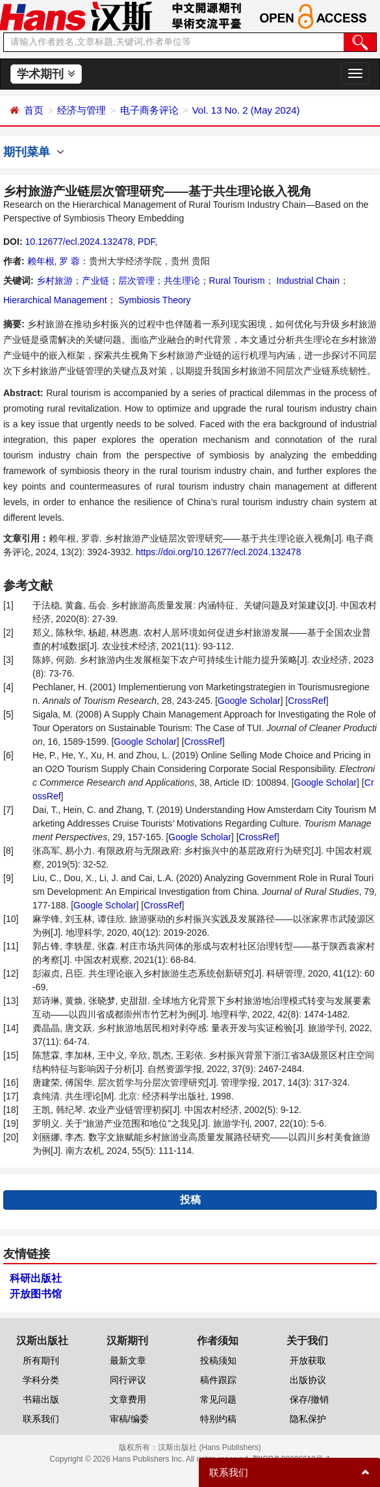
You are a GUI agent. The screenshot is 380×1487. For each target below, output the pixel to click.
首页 (34, 110)
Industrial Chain (307, 280)
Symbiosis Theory (153, 300)
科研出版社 (36, 1278)
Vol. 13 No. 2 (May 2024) (246, 110)
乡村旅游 (54, 280)
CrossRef (306, 700)
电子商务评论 (149, 110)
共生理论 (182, 280)
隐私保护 (308, 1419)
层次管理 (136, 280)
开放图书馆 (36, 1293)
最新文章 (128, 1360)
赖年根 (41, 261)
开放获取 (308, 1360)
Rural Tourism (237, 280)
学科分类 (41, 1380)
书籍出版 (41, 1399)
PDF (146, 241)
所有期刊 (41, 1360)
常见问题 (218, 1399)
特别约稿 (218, 1419)
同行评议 (128, 1380)
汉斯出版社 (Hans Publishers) (209, 1447)
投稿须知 (218, 1360)
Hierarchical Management (55, 300)
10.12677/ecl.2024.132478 (79, 241)
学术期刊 (46, 74)
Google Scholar (249, 700)
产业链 (95, 280)
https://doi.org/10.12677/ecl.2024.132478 (218, 552)
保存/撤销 (309, 1399)
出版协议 (308, 1380)
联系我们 (41, 1419)
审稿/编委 (129, 1419)
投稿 (190, 1199)
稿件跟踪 (218, 1380)
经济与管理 (81, 110)
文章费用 (128, 1399)
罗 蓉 (69, 261)
